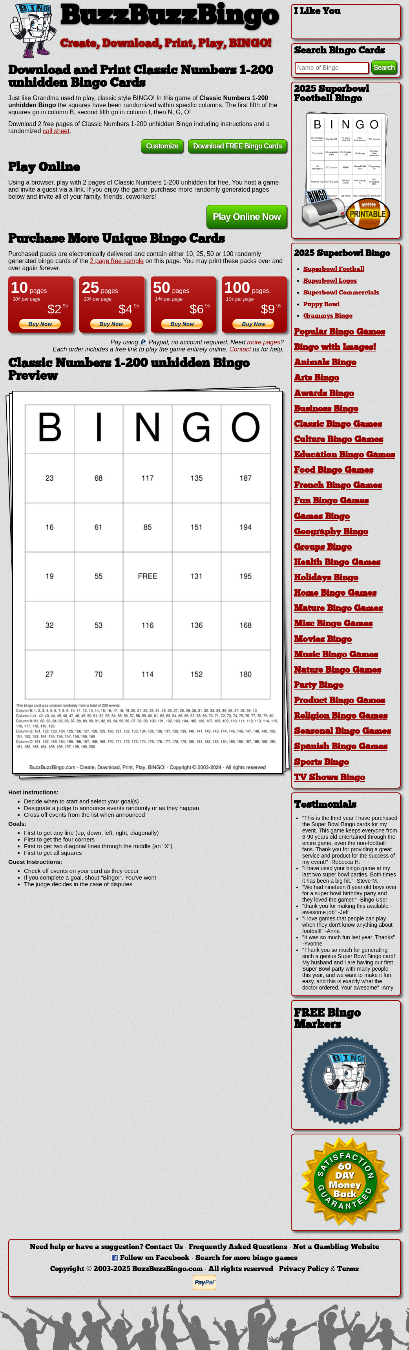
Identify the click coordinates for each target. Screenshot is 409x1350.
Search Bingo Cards (339, 51)
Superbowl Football (333, 269)
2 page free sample (117, 261)
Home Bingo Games (335, 593)
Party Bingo (318, 685)
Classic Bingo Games (338, 424)
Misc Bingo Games (333, 624)
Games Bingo (322, 516)
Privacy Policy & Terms (319, 1269)
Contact (240, 349)
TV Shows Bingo (329, 778)
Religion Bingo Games (340, 716)
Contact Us (164, 1247)
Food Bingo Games (333, 470)
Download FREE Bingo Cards (237, 146)
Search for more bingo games (246, 1258)
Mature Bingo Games (338, 608)
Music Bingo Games (336, 655)
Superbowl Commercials (341, 293)
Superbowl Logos (330, 281)
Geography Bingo (331, 532)
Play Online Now (247, 216)
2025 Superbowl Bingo (342, 253)
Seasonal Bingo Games (342, 731)
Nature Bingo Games (337, 670)
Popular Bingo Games (339, 332)
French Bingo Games (338, 485)
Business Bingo (326, 409)
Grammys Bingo (327, 316)
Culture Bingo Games (338, 440)
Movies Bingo (323, 639)
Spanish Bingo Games (340, 747)
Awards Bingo (324, 394)
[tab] (346, 254)
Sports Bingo (321, 762)
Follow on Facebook (155, 1258)
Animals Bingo (325, 363)
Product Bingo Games (339, 701)
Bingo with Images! (335, 347)
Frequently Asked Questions (238, 1247)
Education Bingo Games (344, 455)
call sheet (56, 131)
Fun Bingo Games (331, 501)
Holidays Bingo (326, 578)
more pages (264, 342)
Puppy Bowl (321, 305)
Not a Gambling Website (336, 1247)
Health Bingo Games (337, 562)
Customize (162, 146)
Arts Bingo (316, 378)
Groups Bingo (323, 547)
